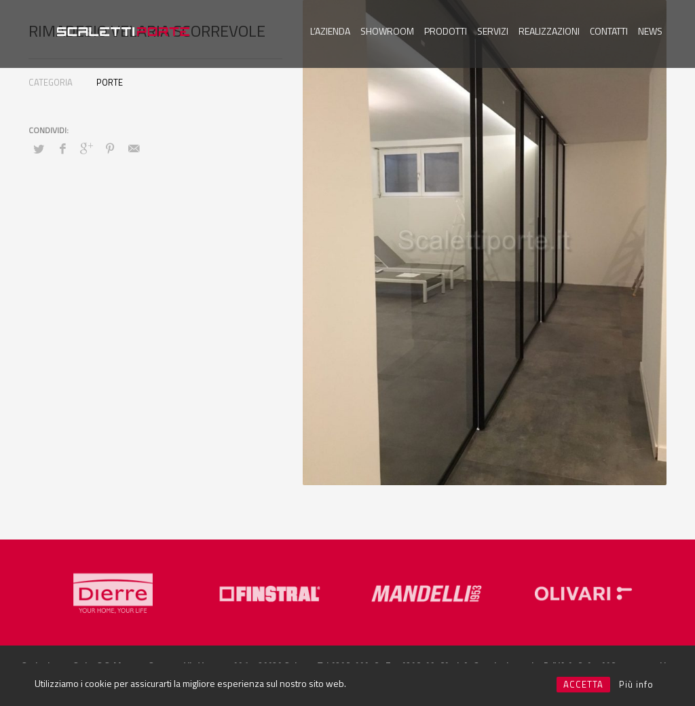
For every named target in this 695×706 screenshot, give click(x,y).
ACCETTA (583, 684)
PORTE (109, 82)
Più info (636, 684)
